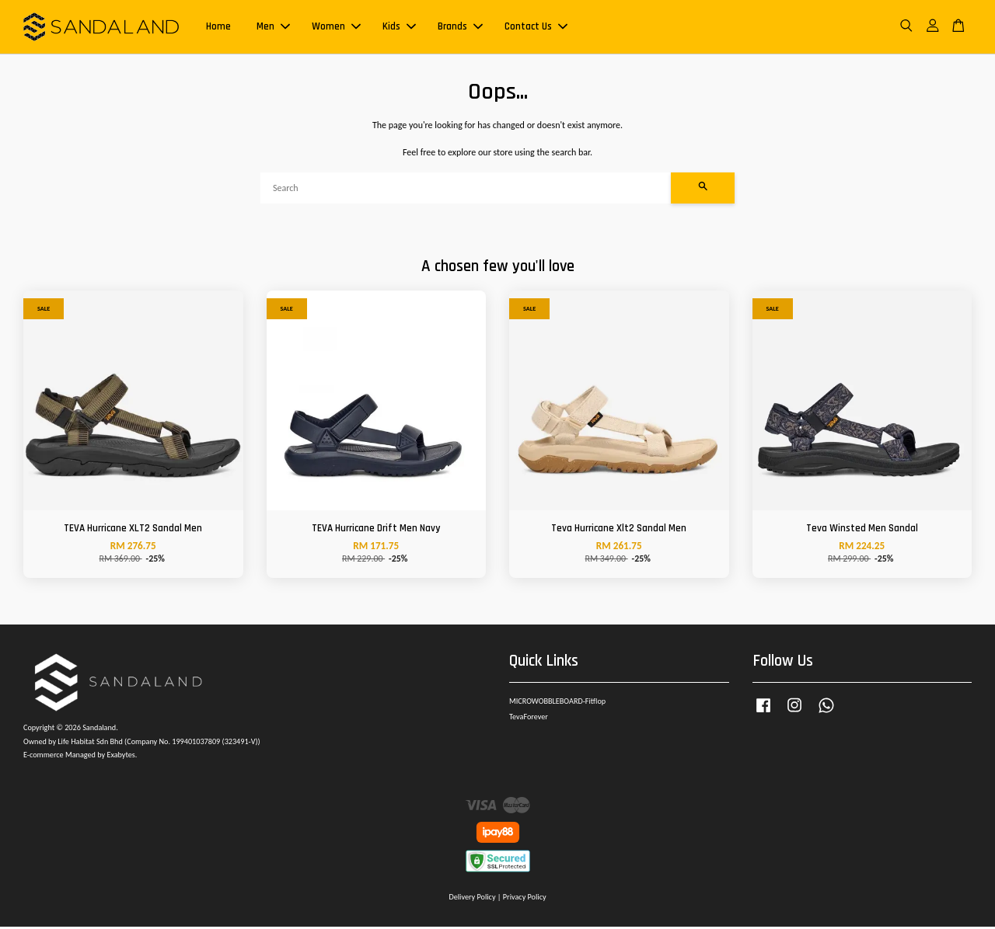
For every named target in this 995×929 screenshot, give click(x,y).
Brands (460, 28)
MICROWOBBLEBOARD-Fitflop (557, 703)
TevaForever (528, 719)
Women (336, 28)
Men (273, 28)
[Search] (465, 190)
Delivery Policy (472, 899)
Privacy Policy (524, 899)
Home (218, 28)
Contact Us (535, 28)
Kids (399, 28)
